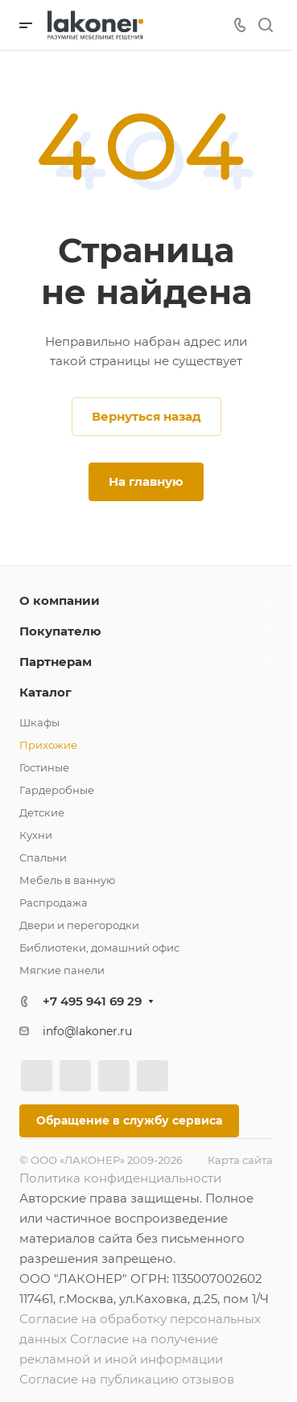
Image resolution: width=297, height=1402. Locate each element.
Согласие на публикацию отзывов (126, 1379)
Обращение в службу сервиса (129, 1120)
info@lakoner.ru (87, 1031)
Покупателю (60, 631)
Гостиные (44, 767)
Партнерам (55, 661)
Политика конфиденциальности (120, 1178)
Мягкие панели (62, 970)
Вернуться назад (146, 416)
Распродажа (53, 902)
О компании (59, 600)
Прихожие (48, 744)
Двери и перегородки (79, 925)
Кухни (35, 834)
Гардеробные (56, 789)
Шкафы (39, 722)
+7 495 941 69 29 (92, 1001)
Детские (41, 812)
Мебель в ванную (67, 880)
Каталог (45, 692)
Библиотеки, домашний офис (99, 947)
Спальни (43, 857)
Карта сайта (240, 1159)
